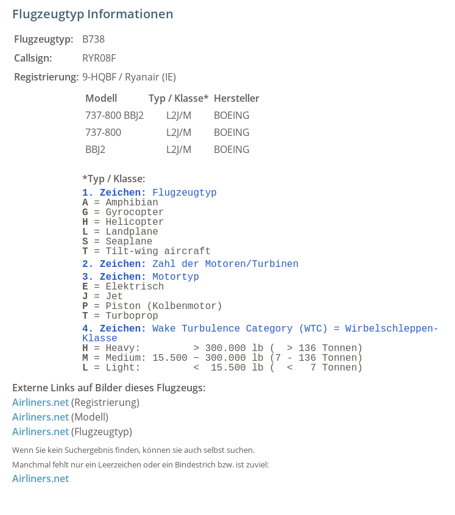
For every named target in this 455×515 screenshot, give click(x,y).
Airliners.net (40, 402)
